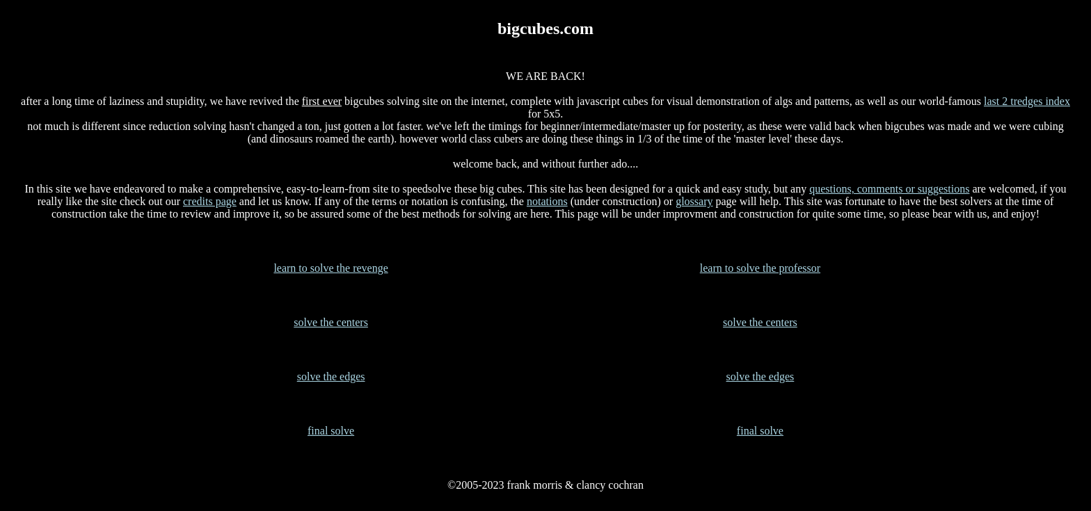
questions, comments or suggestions (889, 189)
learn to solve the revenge (330, 268)
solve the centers (331, 322)
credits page (210, 201)
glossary (694, 201)
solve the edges (331, 376)
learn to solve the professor (760, 268)
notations (547, 201)
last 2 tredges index (1027, 101)
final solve (331, 431)
